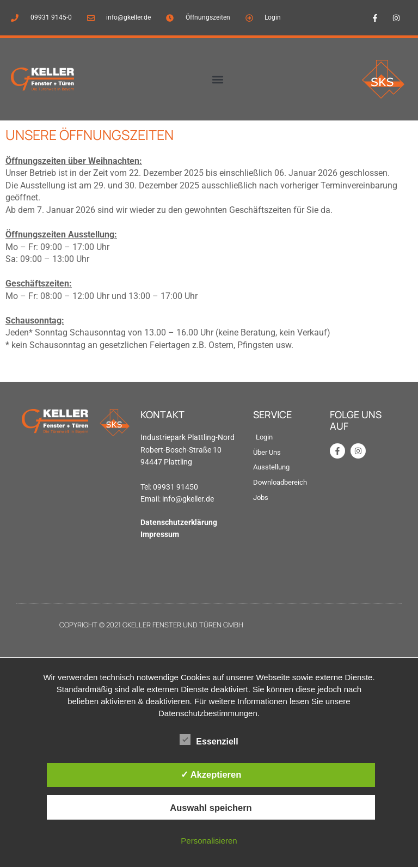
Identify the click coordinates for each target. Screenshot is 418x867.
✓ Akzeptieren (211, 774)
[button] (217, 79)
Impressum (159, 534)
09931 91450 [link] (175, 487)
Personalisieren (209, 840)
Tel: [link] (146, 487)
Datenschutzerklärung (178, 522)
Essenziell (209, 739)
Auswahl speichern (210, 808)
